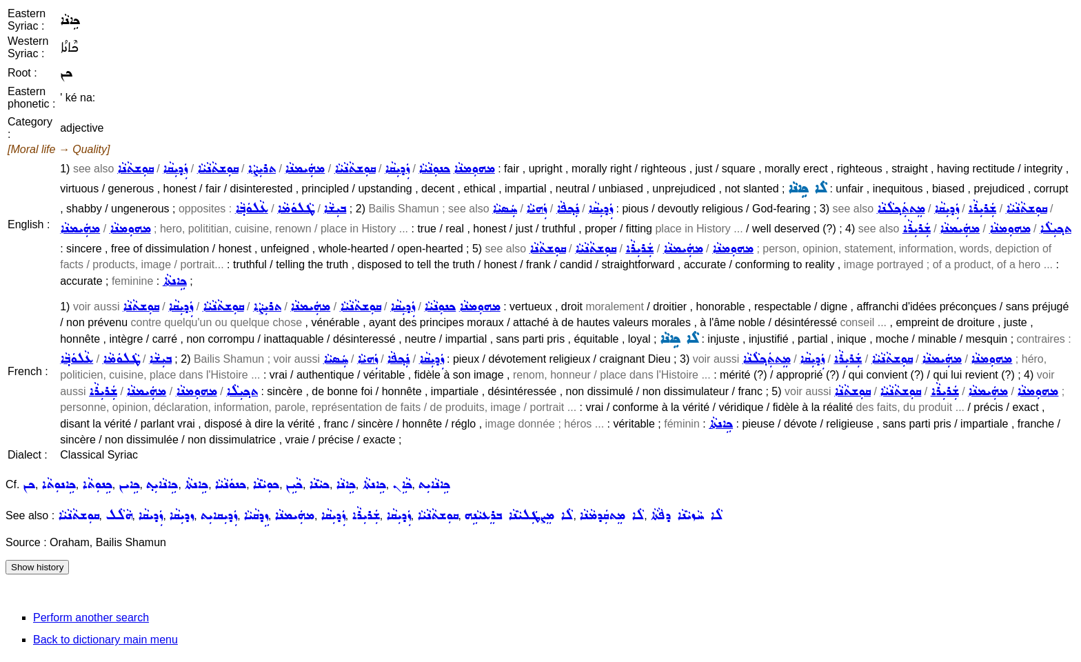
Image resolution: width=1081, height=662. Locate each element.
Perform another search (91, 617)
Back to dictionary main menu (105, 639)
